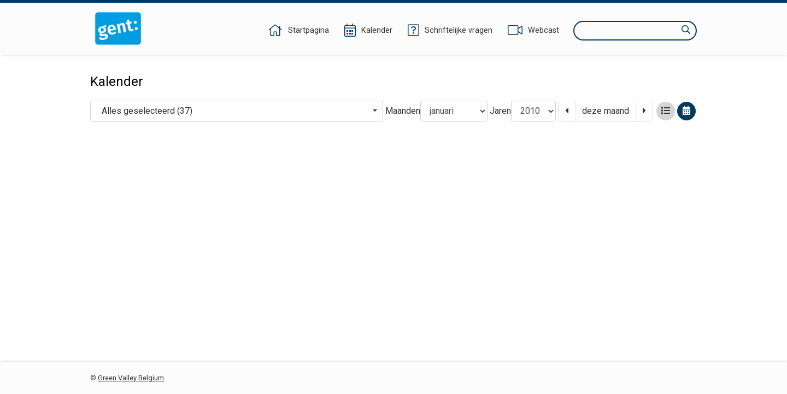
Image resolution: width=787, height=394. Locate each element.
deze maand (605, 111)
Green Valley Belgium (131, 378)
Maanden (402, 111)
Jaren (500, 111)
